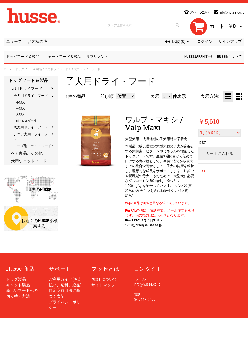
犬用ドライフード (56, 69)
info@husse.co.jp (231, 12)
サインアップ (230, 41)
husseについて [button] (229, 56)
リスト (228, 96)
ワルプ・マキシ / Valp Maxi (154, 123)
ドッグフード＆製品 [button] (22, 56)
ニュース (14, 41)
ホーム (8, 69)
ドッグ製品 (16, 279)
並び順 (107, 96)
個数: (202, 142)
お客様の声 (37, 41)
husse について (104, 279)
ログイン (205, 41)
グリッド (239, 96)
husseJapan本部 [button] (198, 56)
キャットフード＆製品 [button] (62, 56)
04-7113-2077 (199, 12)
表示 (155, 96)
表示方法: (210, 96)
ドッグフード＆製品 (28, 69)
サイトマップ (103, 285)
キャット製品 (18, 285)
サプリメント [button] (97, 56)
